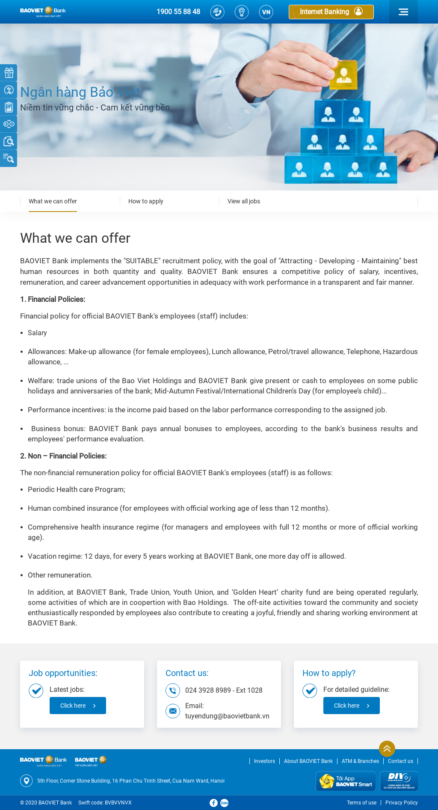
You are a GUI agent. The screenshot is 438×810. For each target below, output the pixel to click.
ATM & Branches (360, 761)
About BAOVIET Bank (308, 761)
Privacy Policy (401, 803)
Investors (264, 761)
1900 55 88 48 (178, 12)
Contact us (400, 761)
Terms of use (361, 803)
